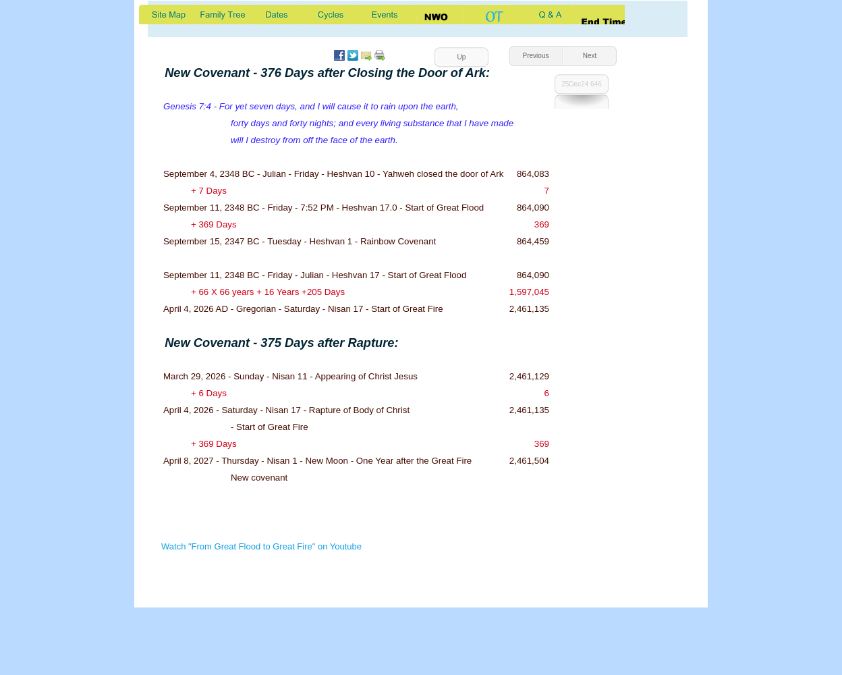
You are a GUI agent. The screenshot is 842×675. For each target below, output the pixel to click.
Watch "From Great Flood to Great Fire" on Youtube (261, 546)
